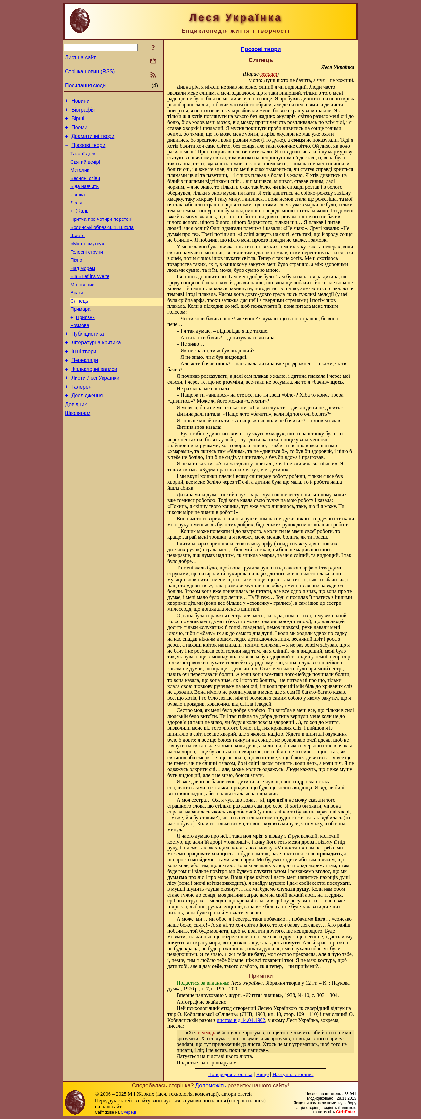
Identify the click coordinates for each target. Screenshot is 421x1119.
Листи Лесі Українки (95, 411)
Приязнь (85, 343)
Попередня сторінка (230, 1074)
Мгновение (82, 307)
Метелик (79, 179)
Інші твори (83, 382)
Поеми (79, 131)
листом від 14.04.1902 (241, 1020)
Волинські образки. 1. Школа (102, 243)
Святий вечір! (85, 169)
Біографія (83, 111)
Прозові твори (88, 151)
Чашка (77, 206)
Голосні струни (86, 270)
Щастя (77, 252)
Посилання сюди (85, 85)
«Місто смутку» (87, 261)
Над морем (82, 288)
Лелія (76, 215)
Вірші (77, 121)
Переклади (84, 391)
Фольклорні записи (94, 401)
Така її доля (83, 160)
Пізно (76, 279)
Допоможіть (210, 1085)
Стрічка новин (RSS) (90, 71)
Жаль (82, 224)
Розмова (79, 353)
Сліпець (79, 325)
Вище (262, 1074)
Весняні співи (85, 188)
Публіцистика (87, 362)
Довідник (76, 441)
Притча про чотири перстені (101, 233)
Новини (80, 102)
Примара (80, 334)
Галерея (81, 421)
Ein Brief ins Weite (89, 298)
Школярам (77, 450)
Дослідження (87, 431)
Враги (76, 316)
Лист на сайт (80, 57)
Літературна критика (96, 372)
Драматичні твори (92, 141)
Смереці (128, 1112)
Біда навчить (84, 197)
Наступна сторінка (292, 1074)
